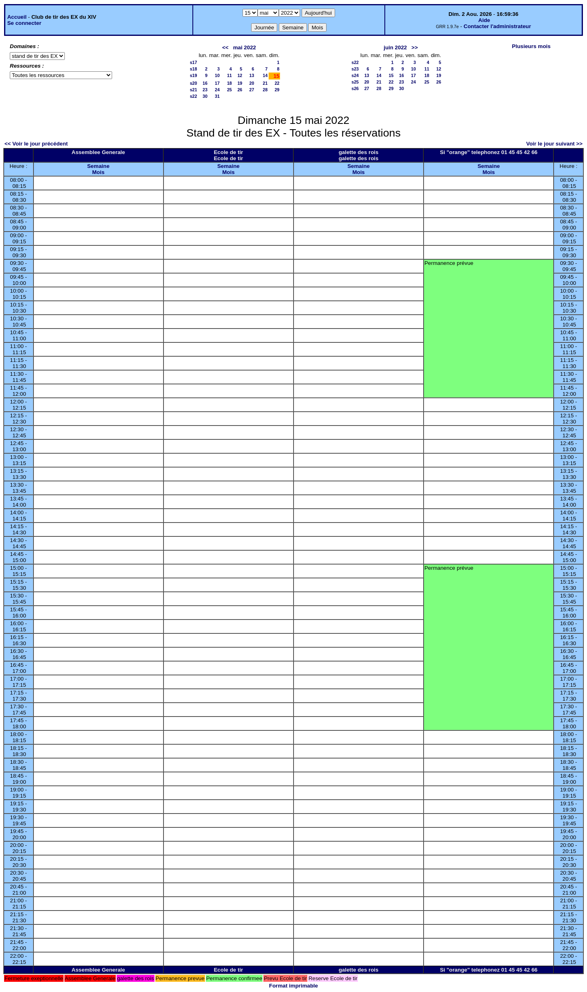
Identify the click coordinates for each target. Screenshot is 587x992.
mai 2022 (244, 47)
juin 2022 (395, 47)
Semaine (98, 166)
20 (251, 83)
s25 (355, 81)
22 (277, 83)
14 (265, 75)
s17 (193, 62)
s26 (355, 88)
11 (229, 75)
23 (205, 89)
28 (265, 89)
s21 (193, 89)
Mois (98, 172)
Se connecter (24, 23)
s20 (193, 83)
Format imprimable (293, 986)
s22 (193, 96)
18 (229, 83)
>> (414, 47)
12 (239, 75)
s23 (355, 68)
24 (217, 89)
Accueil (16, 17)
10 (217, 75)
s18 (193, 68)
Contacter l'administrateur (497, 26)
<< (225, 47)
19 (239, 83)
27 (251, 89)
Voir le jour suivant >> (554, 144)
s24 (355, 75)
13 (251, 75)
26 (239, 89)
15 (391, 75)
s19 (193, 75)
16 (205, 83)
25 (229, 89)
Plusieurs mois (531, 46)
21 (265, 83)
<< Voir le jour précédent (36, 144)
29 (277, 89)
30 (205, 96)
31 (217, 96)
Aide (484, 20)
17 (217, 83)
